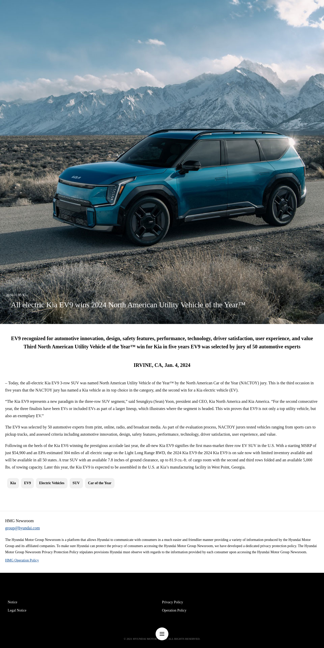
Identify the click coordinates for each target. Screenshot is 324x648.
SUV (76, 483)
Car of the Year (99, 483)
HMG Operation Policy (22, 560)
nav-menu (162, 633)
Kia (13, 483)
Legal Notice (17, 610)
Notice (12, 602)
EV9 (27, 483)
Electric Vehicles (51, 483)
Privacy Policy (172, 602)
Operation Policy (174, 610)
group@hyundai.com (22, 528)
